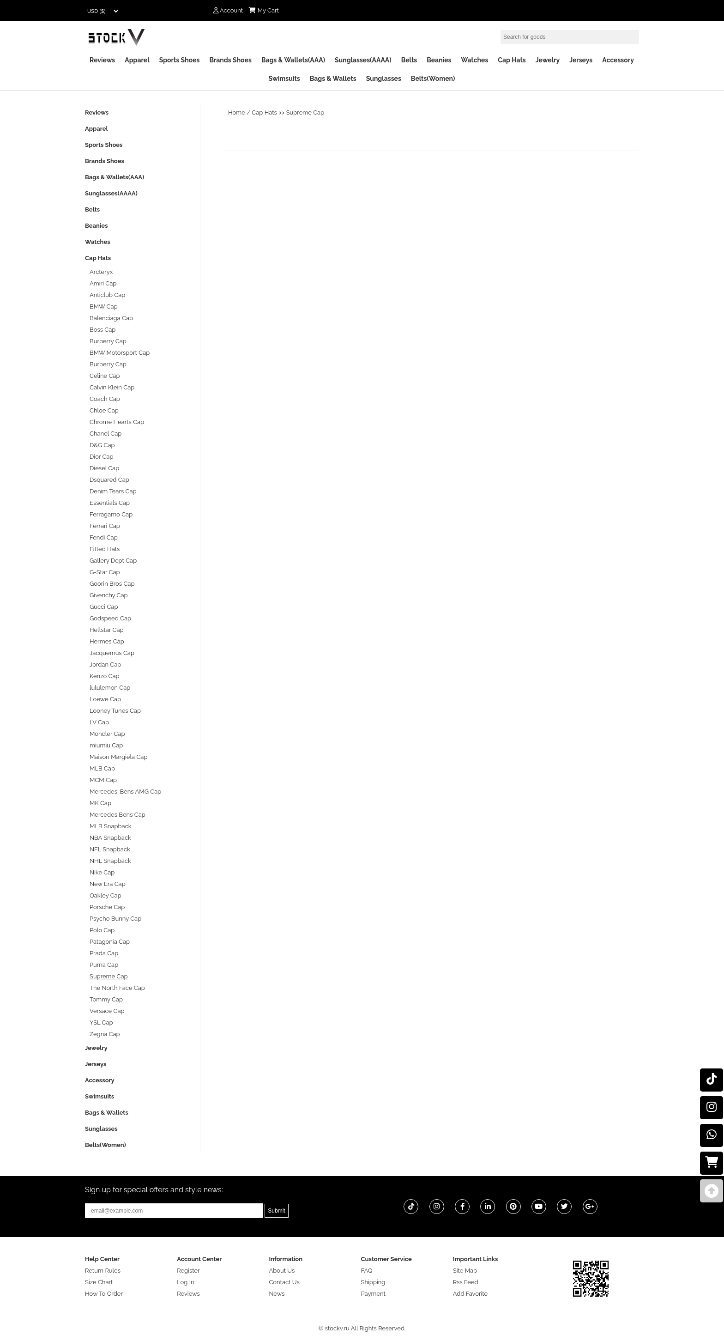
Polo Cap (102, 930)
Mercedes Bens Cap (117, 814)
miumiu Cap (106, 745)
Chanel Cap (105, 433)
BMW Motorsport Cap (120, 352)
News (276, 1293)
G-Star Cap (105, 572)
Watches (474, 60)
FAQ (367, 1270)
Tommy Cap (106, 999)
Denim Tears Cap (113, 491)
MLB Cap (102, 768)
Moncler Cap (107, 733)
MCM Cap (103, 780)
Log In (185, 1282)
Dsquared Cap (109, 479)
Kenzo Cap (105, 676)
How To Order (104, 1293)
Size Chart (99, 1282)
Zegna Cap (105, 1034)
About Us (282, 1270)
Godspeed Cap (110, 618)
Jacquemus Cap (112, 652)
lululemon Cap (110, 687)
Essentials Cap (110, 502)
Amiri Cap (103, 283)
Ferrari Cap (105, 525)
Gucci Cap (104, 606)
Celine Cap (105, 375)
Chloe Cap (104, 410)
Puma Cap (104, 964)
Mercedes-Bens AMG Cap (125, 791)
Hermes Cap (107, 641)
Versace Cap (107, 1010)
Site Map (465, 1270)
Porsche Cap (107, 907)
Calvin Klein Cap (112, 387)
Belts (409, 60)
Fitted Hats (105, 549)
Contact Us (284, 1282)
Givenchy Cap (109, 595)
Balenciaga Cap (111, 318)
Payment (373, 1293)
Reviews (102, 60)
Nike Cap (102, 872)
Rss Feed (465, 1282)
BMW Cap (104, 306)
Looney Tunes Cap (115, 710)
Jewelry (548, 60)
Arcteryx (101, 271)
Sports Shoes (179, 60)
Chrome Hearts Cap (117, 422)
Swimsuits (284, 78)
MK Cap (100, 803)
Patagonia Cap (110, 941)
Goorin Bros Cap (112, 583)
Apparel (137, 60)
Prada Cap (104, 953)
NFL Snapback (110, 849)
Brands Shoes (230, 60)
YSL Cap (101, 1022)
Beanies (439, 60)
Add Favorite (470, 1293)
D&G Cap (102, 445)
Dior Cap (101, 456)
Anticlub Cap (107, 294)
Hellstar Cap (107, 629)
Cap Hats (511, 60)
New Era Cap (108, 883)
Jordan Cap (105, 664)
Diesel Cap (104, 468)
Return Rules (103, 1270)
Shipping (373, 1282)
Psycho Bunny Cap (115, 918)
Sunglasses (383, 78)
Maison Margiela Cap (118, 756)
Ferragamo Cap (111, 514)
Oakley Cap (105, 895)
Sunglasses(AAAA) (363, 60)
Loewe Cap (105, 699)
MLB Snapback (111, 826)
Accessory (618, 60)
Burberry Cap (108, 341)
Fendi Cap (104, 537)
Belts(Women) (433, 78)
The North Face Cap (117, 987)
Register (188, 1270)
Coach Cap (105, 398)
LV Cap (99, 722)
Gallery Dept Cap (113, 560)
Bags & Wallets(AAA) (293, 60)
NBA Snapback (110, 837)
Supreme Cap (305, 112)
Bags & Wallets (333, 78)
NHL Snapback (110, 860)
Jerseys (580, 60)
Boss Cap (102, 329)
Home (236, 112)
